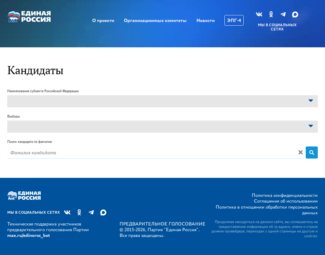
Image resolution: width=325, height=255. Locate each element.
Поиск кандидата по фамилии (29, 141)
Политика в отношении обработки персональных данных (267, 210)
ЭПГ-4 (234, 20)
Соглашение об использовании (286, 201)
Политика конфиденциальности (285, 195)
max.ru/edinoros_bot (28, 235)
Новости (205, 20)
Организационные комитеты (155, 20)
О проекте (103, 20)
